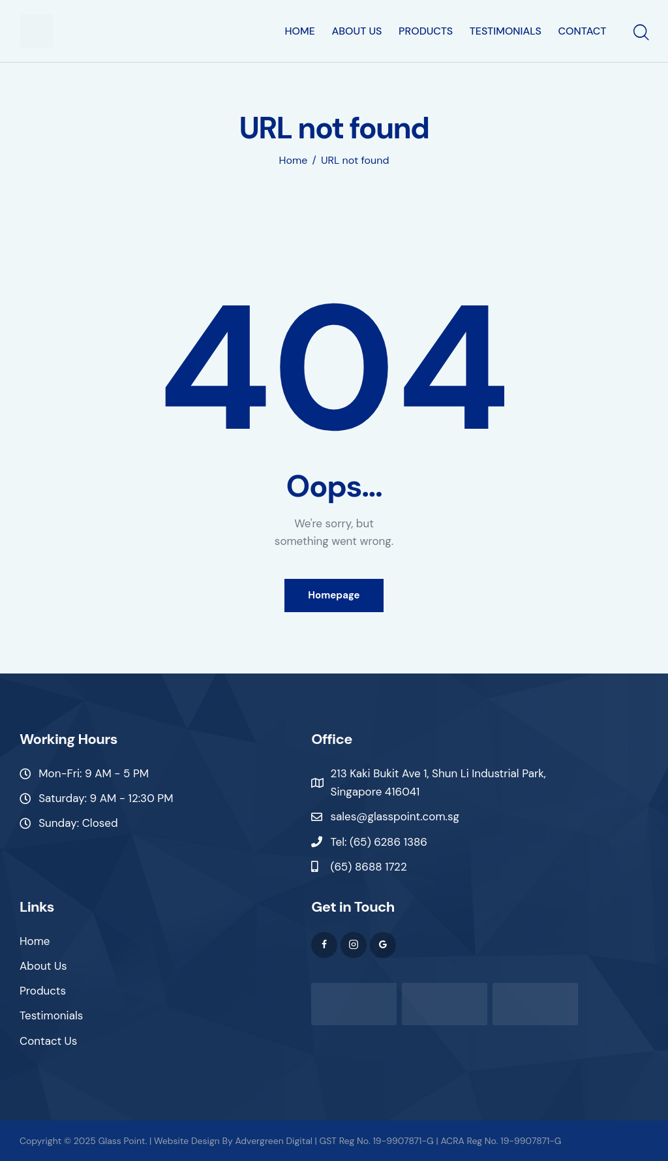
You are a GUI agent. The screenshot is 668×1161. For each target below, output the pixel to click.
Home (293, 160)
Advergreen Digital (273, 1141)
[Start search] (640, 33)
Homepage (333, 595)
